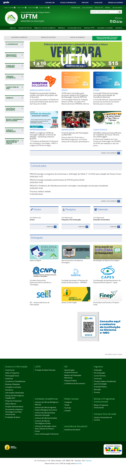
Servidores (9, 390)
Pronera (97, 392)
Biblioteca (61, 28)
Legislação (98, 2)
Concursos (98, 379)
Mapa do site (99, 7)
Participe (85, 2)
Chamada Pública (100, 387)
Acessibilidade (75, 7)
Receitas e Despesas (12, 384)
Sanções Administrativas (14, 407)
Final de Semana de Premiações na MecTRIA (75, 134)
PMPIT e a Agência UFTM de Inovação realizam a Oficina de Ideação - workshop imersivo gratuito (43, 136)
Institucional (9, 370)
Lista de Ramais (117, 7)
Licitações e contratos (13, 387)
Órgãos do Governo (115, 2)
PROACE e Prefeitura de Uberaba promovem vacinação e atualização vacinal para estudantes (69, 185)
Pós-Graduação (99, 373)
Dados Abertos (10, 404)
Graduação (98, 370)
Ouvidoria (118, 28)
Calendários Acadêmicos (19, 37)
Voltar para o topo (113, 354)
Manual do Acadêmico (77, 37)
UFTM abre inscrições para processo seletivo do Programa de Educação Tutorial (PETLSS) (75, 95)
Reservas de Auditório (48, 37)
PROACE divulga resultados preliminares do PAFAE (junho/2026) (57, 180)
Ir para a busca (33, 7)
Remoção (97, 390)
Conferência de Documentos (74, 383)
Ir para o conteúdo (10, 7)
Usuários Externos (71, 372)
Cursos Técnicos (100, 376)
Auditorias (9, 379)
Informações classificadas (14, 393)
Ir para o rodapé (44, 7)
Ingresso (13, 28)
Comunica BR (50, 2)
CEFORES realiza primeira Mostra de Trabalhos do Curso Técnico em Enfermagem (107, 135)
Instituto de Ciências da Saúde (46, 418)
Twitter (67, 405)
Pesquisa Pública (70, 381)
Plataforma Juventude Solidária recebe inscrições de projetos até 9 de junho (43, 95)
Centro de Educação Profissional (46, 434)
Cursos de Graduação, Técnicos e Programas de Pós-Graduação (107, 38)
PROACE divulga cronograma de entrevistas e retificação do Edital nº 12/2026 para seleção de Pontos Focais (75, 174)
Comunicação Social (74, 28)
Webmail (107, 7)
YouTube (67, 408)
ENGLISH (119, 18)
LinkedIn (67, 411)
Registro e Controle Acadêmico (44, 28)
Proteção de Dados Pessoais (45, 370)
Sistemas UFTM (89, 28)
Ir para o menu (22, 7)
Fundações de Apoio (12, 417)
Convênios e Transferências (15, 381)
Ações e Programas (12, 373)
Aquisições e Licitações (105, 28)
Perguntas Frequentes (13, 401)
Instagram (68, 402)
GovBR (6, 2)
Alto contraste (87, 7)
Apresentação (69, 370)
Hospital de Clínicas (25, 28)
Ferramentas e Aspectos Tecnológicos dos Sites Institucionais (14, 411)
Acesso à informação (68, 2)
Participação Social (12, 376)
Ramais (89, 461)
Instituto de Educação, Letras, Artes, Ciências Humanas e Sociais (45, 428)
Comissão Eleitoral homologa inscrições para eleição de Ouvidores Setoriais (105, 95)
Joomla (78, 463)
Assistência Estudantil (72, 430)
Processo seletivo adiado (40, 191)
